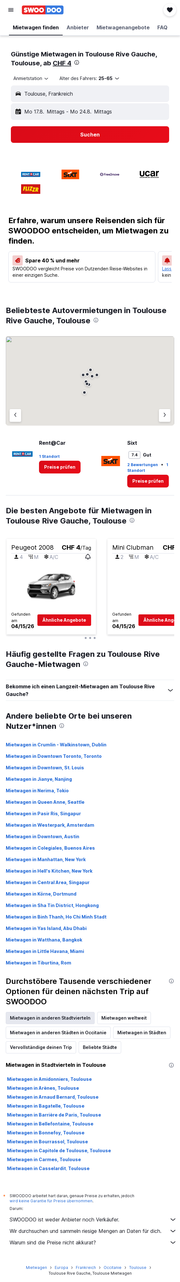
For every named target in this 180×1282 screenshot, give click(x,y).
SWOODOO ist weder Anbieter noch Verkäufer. (93, 1219)
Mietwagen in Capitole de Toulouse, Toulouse (59, 1150)
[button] (11, 10)
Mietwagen (36, 1267)
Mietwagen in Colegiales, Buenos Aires (50, 848)
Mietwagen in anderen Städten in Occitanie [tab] (58, 1032)
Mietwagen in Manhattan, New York (46, 859)
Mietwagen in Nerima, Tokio (37, 790)
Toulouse (137, 1267)
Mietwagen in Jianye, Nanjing (39, 779)
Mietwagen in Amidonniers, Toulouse (49, 1079)
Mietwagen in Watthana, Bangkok (44, 939)
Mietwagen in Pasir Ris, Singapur (43, 813)
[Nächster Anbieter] (164, 415)
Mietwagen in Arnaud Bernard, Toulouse (52, 1097)
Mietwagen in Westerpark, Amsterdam (50, 825)
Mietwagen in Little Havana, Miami (45, 951)
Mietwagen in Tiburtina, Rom (38, 962)
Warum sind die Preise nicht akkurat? (93, 1242)
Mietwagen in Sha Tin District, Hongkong (52, 905)
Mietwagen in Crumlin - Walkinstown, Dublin (56, 744)
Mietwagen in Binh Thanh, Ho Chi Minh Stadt (56, 916)
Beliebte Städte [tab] (100, 1047)
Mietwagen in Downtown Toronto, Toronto (54, 756)
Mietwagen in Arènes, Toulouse (43, 1088)
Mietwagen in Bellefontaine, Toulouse (50, 1123)
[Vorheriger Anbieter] (15, 415)
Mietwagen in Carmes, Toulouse (44, 1159)
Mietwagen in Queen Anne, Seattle (45, 802)
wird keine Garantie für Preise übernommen (51, 1200)
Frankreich (86, 1267)
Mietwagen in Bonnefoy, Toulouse (45, 1132)
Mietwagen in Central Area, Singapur (48, 882)
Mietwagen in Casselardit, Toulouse (48, 1168)
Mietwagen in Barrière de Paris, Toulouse (54, 1114)
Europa (61, 1267)
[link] (60, 467)
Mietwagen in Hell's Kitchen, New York (49, 871)
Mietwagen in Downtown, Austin (42, 836)
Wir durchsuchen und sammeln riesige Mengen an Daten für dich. (93, 1231)
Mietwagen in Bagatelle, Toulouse (45, 1106)
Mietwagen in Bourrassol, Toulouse (47, 1141)
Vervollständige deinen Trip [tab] (41, 1047)
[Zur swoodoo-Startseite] (43, 9)
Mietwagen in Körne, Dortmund (41, 894)
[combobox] (31, 78)
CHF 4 (62, 63)
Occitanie (112, 1267)
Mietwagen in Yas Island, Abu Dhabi (46, 928)
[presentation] (77, 62)
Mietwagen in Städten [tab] (141, 1032)
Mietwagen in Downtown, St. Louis (45, 767)
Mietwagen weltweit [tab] (124, 1018)
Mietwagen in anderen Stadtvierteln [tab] (50, 1018)
